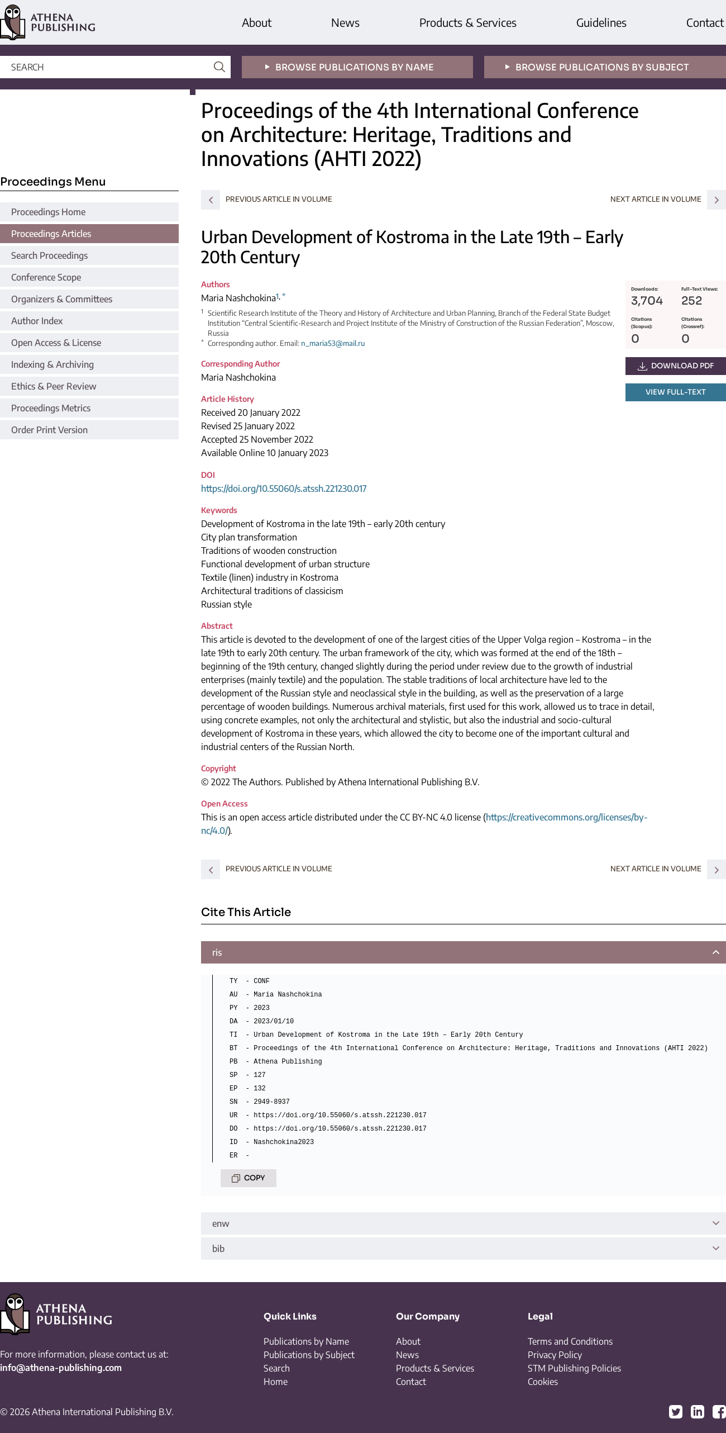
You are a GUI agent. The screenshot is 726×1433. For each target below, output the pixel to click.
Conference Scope (46, 277)
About (256, 22)
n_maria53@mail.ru (333, 343)
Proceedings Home (48, 211)
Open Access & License (56, 342)
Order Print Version (49, 429)
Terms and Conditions (570, 1341)
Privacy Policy (555, 1354)
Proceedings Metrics (50, 408)
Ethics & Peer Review (54, 386)
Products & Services (468, 22)
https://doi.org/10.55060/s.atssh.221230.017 (284, 488)
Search (277, 1368)
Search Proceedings (49, 255)
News (345, 22)
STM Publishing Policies (574, 1368)
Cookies (543, 1381)
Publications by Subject (309, 1354)
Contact (705, 22)
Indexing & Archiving (52, 364)
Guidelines (601, 22)
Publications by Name (306, 1341)
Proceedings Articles (51, 233)
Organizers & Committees (61, 299)
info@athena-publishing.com (61, 1367)
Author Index (37, 320)
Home (276, 1381)
